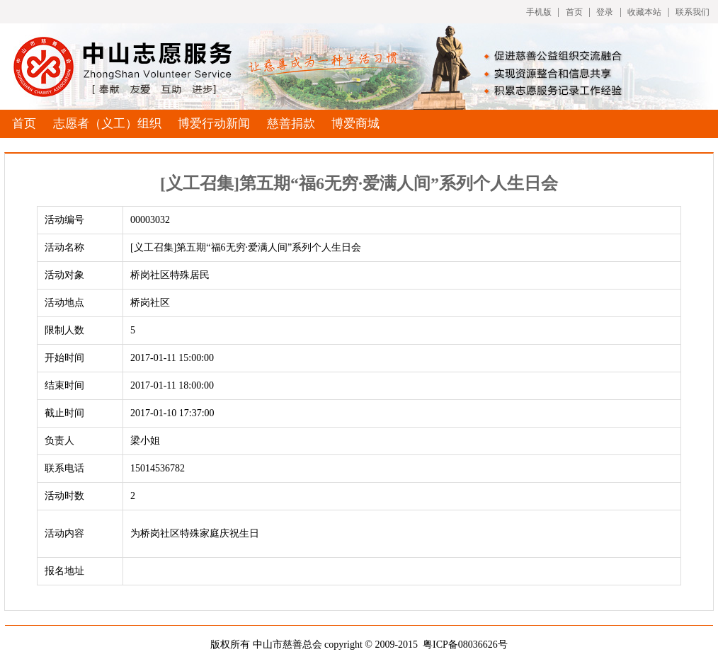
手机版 (539, 12)
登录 (604, 12)
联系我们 (693, 12)
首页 (574, 12)
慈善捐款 (291, 123)
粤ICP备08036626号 (465, 644)
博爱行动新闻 (214, 123)
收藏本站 (644, 12)
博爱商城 (355, 123)
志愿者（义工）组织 (107, 123)
